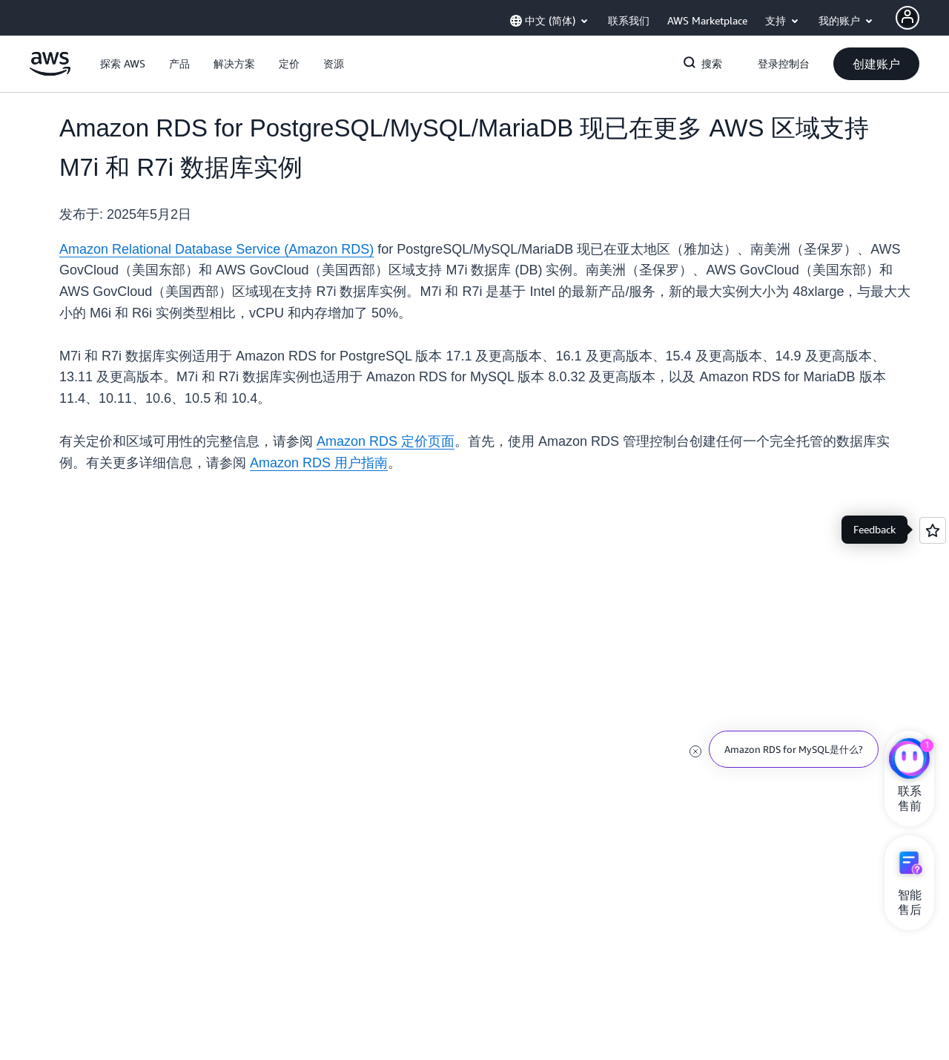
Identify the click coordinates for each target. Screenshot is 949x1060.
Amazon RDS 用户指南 (319, 462)
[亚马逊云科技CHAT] (909, 760)
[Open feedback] (932, 530)
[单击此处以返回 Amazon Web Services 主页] (50, 72)
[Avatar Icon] (907, 18)
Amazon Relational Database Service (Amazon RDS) (216, 249)
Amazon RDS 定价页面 (385, 441)
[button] (122, 63)
